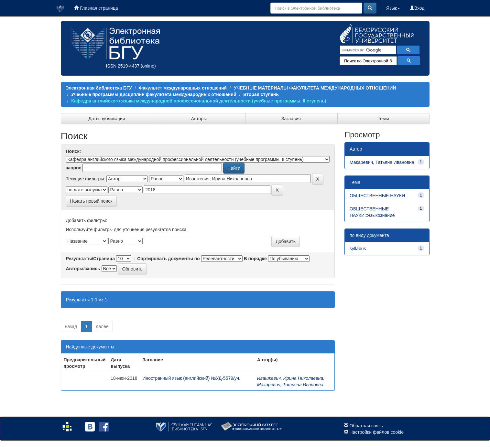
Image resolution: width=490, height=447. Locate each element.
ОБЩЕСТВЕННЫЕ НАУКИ (377, 195)
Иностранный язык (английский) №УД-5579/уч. (191, 378)
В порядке (255, 258)
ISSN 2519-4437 (123, 66)
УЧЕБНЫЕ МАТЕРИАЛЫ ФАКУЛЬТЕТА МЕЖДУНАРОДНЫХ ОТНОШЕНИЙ (315, 87)
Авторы (199, 118)
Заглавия (291, 118)
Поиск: (73, 151)
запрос (74, 167)
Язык (393, 8)
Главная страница (96, 8)
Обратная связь (366, 425)
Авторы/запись (83, 268)
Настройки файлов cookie (376, 432)
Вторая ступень (261, 94)
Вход (417, 8)
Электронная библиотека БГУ (99, 87)
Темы (383, 118)
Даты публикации (106, 118)
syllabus (358, 248)
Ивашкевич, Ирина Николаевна (290, 378)
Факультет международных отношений (183, 87)
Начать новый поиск (91, 201)
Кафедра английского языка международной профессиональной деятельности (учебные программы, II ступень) (198, 100)
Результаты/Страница (90, 258)
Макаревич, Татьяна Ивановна (290, 384)
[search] (367, 50)
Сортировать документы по (168, 258)
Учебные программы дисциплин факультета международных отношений (153, 94)
